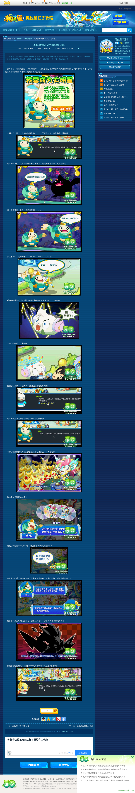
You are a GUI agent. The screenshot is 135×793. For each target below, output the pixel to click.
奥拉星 (20, 38)
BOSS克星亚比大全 (115, 63)
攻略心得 (76, 30)
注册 (125, 3)
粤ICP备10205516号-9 (30, 784)
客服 (125, 9)
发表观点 (82, 753)
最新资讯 (36, 30)
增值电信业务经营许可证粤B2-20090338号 (37, 781)
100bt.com (46, 48)
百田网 (16, 3)
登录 (120, 3)
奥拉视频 (49, 30)
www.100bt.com (67, 731)
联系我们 (34, 779)
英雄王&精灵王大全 (115, 58)
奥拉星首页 (9, 30)
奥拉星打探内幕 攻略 (20, 726)
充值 (120, 9)
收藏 (129, 9)
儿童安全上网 (61, 779)
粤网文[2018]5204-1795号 (61, 781)
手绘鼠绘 (63, 30)
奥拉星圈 (89, 30)
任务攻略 (29, 38)
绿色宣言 (70, 779)
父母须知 (51, 779)
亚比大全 (23, 30)
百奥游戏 (7, 3)
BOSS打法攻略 (115, 67)
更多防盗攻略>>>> (126, 790)
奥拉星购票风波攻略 (85, 726)
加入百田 (43, 779)
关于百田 (26, 779)
